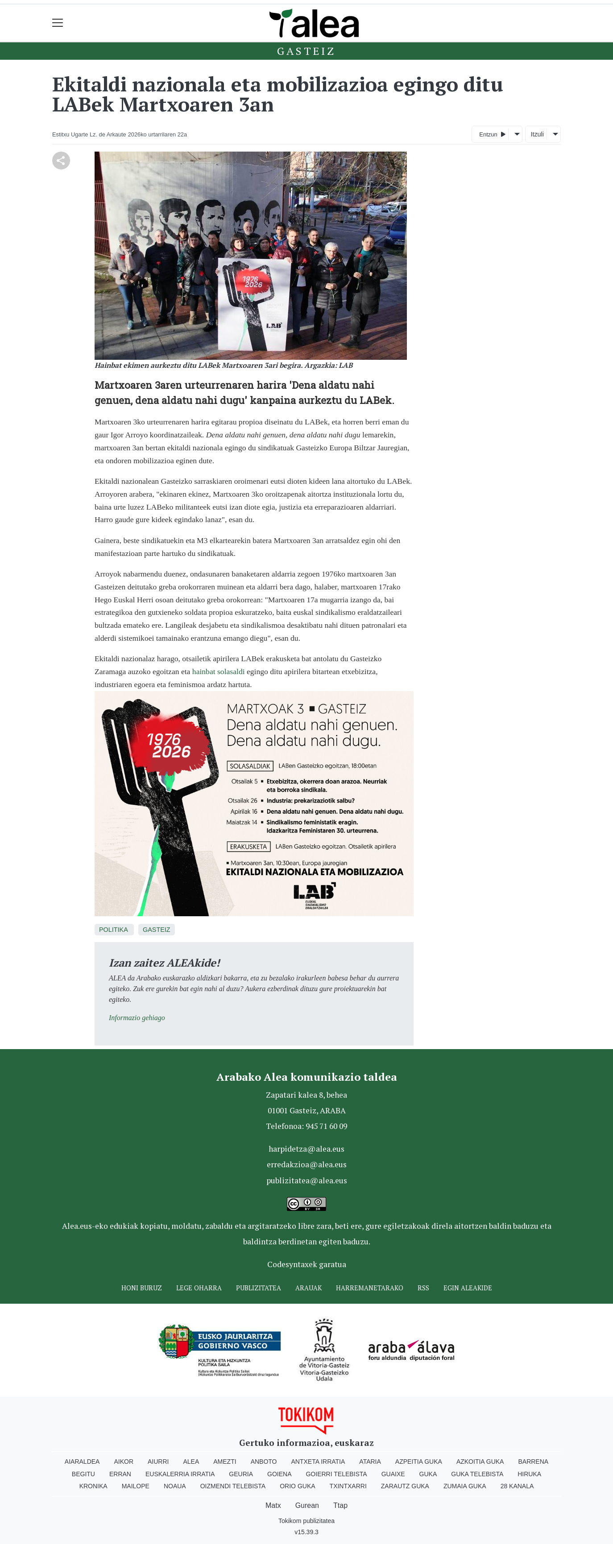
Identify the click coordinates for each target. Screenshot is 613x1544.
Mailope (135, 1486)
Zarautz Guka (405, 1486)
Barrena (533, 1461)
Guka (428, 1474)
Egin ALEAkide (467, 1288)
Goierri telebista (336, 1474)
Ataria (370, 1461)
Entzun (492, 134)
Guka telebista (477, 1474)
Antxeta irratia (318, 1461)
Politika (113, 929)
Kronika (93, 1486)
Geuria (241, 1474)
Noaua (175, 1486)
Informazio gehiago (137, 1017)
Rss (423, 1288)
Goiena (279, 1474)
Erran (120, 1474)
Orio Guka (297, 1486)
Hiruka (529, 1474)
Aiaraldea (82, 1461)
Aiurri (158, 1461)
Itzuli (537, 134)
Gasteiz (306, 51)
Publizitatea (258, 1288)
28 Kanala (517, 1486)
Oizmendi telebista (233, 1486)
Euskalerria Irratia (180, 1474)
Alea (191, 1461)
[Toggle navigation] (57, 23)
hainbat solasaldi (218, 671)
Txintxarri (348, 1486)
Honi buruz (141, 1288)
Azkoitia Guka (480, 1461)
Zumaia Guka (464, 1486)
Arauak (308, 1288)
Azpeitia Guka (418, 1461)
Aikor (123, 1461)
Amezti (224, 1461)
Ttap (340, 1505)
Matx (273, 1505)
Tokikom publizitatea (306, 1520)
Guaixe (393, 1474)
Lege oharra (199, 1288)
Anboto (264, 1461)
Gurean (307, 1505)
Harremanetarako (369, 1288)
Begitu (83, 1474)
